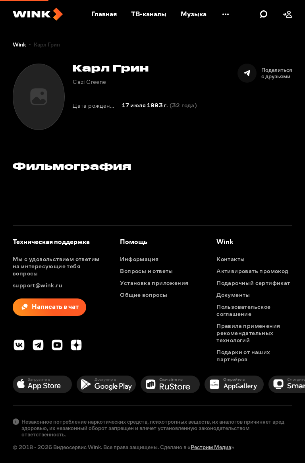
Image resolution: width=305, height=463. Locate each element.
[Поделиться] (264, 73)
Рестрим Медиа (211, 447)
